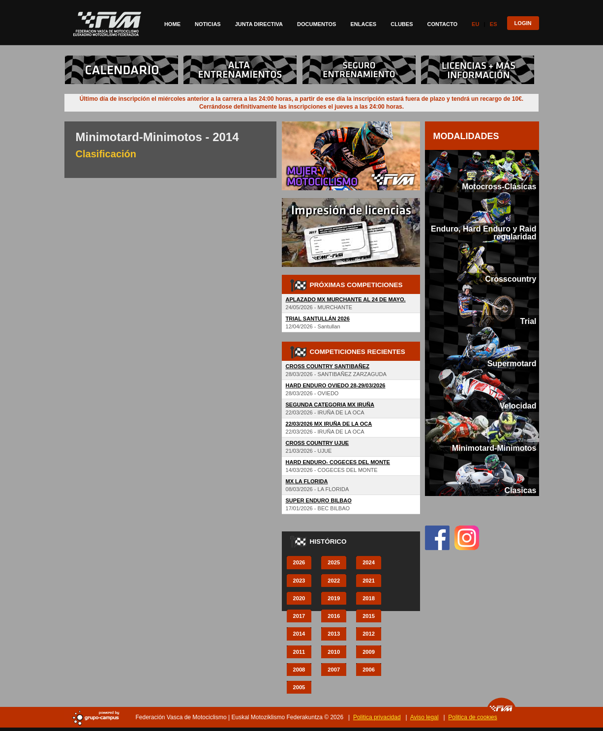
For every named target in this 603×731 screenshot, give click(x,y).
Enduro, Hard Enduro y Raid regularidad (483, 232)
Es (493, 24)
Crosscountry (510, 278)
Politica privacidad (377, 717)
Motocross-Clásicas (499, 186)
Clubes (402, 24)
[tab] (482, 171)
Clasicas (520, 490)
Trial (528, 321)
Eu (475, 24)
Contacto (442, 24)
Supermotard (512, 363)
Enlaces (363, 24)
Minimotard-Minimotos (494, 447)
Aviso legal (424, 717)
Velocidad (518, 405)
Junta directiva (259, 24)
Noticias (208, 24)
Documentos (316, 24)
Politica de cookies (472, 717)
